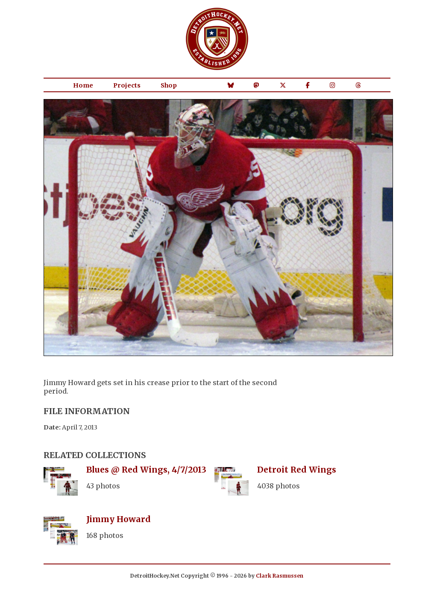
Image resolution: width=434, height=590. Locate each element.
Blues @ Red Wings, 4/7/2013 (146, 469)
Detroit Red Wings (296, 469)
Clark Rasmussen (279, 575)
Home (83, 85)
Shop (169, 85)
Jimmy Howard (118, 519)
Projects (127, 85)
